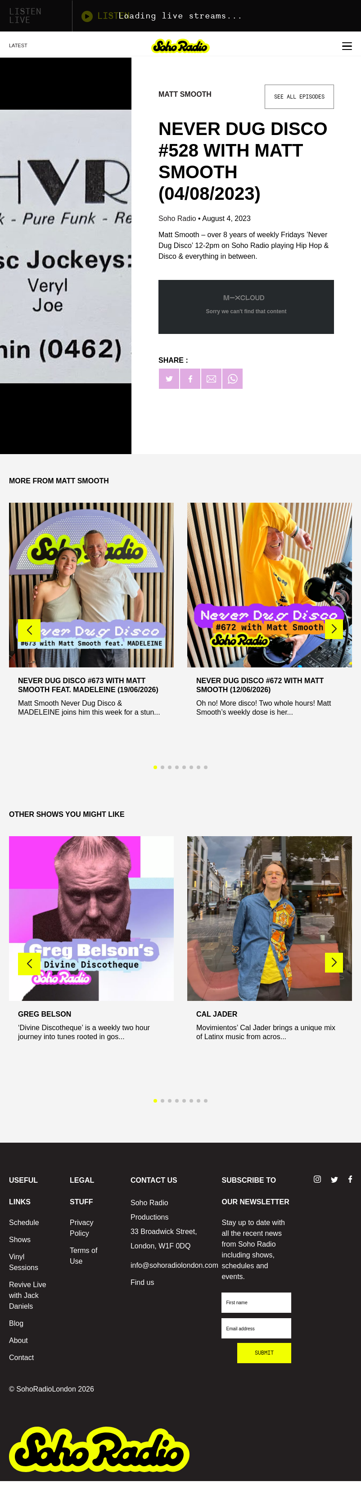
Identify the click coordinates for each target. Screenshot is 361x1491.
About (18, 1340)
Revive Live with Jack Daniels (27, 1295)
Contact (21, 1357)
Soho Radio (178, 218)
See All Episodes (299, 96)
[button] (334, 629)
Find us (142, 1282)
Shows (20, 1239)
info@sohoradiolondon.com (174, 1265)
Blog (16, 1323)
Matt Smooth (185, 94)
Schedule (24, 1222)
